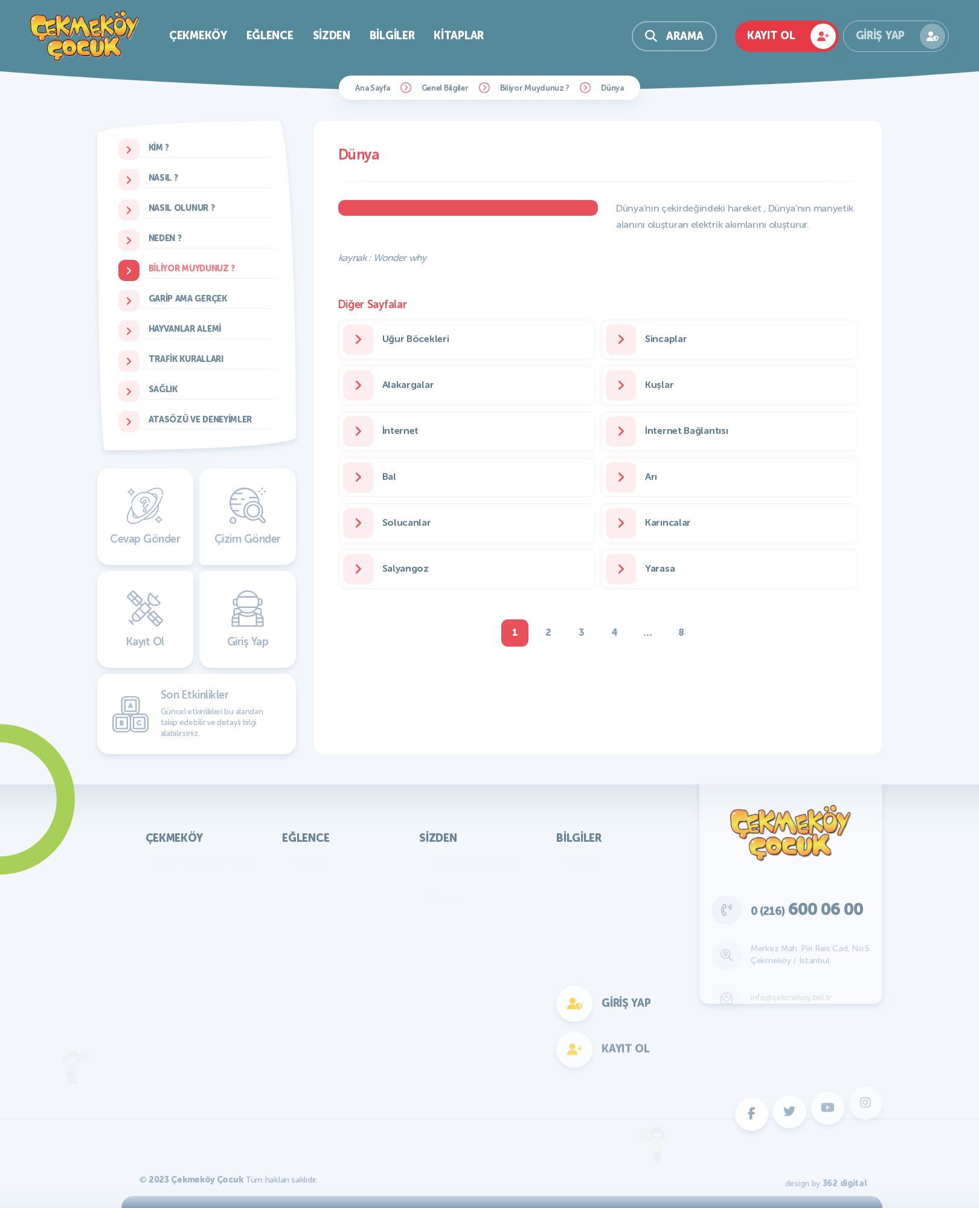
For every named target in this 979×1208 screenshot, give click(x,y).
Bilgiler (392, 35)
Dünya (612, 87)
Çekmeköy (198, 35)
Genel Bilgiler (445, 87)
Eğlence (270, 35)
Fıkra (438, 917)
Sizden (331, 35)
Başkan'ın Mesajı (189, 881)
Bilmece (445, 899)
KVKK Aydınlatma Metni (205, 863)
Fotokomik (314, 1044)
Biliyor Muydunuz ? (535, 87)
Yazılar (442, 881)
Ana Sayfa (372, 87)
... (647, 632)
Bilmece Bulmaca (327, 881)
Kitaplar (459, 35)
